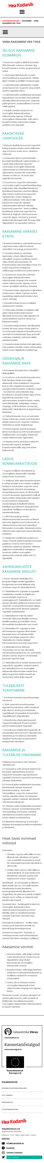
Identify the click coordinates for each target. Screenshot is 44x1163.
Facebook (10, 1148)
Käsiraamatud (7, 1102)
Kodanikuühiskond (11, 21)
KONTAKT (6, 1139)
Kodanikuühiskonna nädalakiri (14, 1088)
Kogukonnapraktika (10, 1109)
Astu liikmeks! (7, 1095)
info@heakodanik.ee (15, 1143)
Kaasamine (27, 21)
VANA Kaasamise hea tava (20, 22)
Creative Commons (14, 1152)
